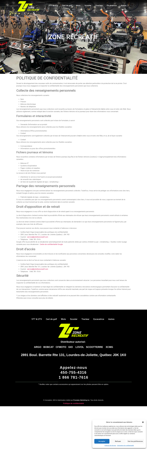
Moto (78, 5)
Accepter (102, 441)
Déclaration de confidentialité (125, 445)
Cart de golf (67, 5)
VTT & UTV (53, 5)
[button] (143, 422)
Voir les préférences (135, 441)
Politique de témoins (110, 445)
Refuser (118, 441)
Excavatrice (112, 5)
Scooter (88, 5)
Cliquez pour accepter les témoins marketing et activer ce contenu (73, 424)
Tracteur (99, 5)
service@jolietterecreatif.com (37, 237)
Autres (124, 5)
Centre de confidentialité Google (51, 244)
